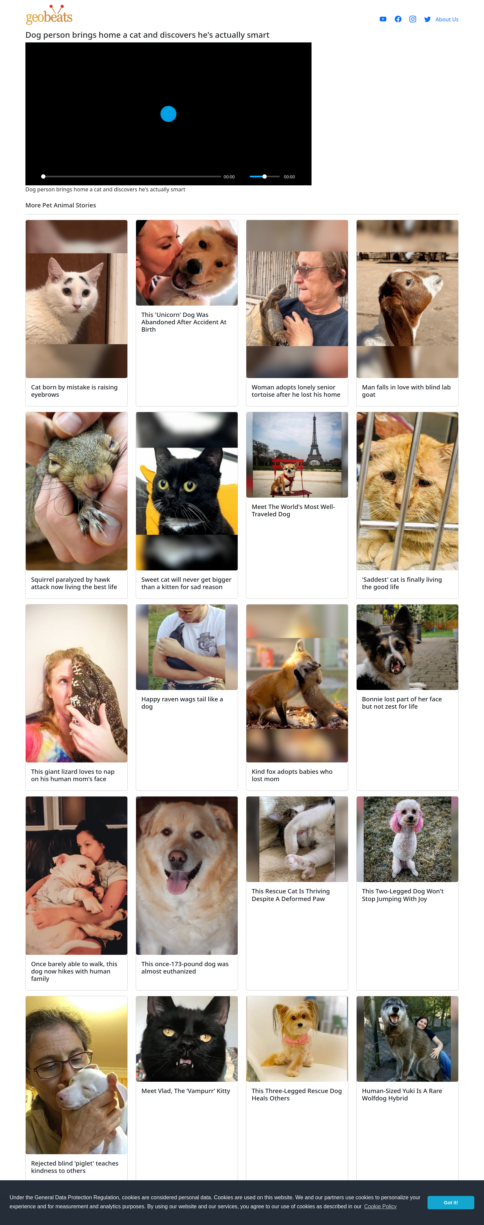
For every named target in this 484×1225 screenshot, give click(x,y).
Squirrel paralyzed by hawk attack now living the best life (74, 583)
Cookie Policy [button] (380, 1206)
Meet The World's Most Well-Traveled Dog (293, 510)
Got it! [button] (451, 1202)
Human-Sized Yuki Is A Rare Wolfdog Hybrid (402, 1094)
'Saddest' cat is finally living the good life (402, 583)
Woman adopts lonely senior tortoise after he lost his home (296, 390)
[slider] (131, 176)
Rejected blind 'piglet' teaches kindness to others (74, 1167)
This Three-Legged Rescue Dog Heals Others (297, 1094)
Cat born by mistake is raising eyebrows (74, 390)
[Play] (34, 176)
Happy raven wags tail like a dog (182, 702)
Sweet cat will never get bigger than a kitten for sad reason (186, 583)
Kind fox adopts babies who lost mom (292, 775)
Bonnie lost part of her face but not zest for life (402, 702)
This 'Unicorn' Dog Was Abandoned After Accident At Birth (184, 321)
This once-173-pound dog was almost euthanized (185, 967)
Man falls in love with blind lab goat (406, 390)
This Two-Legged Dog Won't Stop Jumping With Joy (403, 894)
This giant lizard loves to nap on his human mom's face (73, 775)
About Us (447, 19)
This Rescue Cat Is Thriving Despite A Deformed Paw (291, 894)
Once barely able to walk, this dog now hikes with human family (74, 971)
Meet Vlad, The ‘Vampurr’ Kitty (185, 1090)
